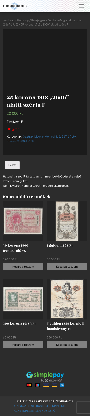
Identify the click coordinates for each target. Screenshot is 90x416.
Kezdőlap (8, 20)
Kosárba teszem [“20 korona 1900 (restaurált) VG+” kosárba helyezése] (23, 266)
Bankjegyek (38, 20)
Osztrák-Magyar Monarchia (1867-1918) (49, 136)
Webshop (23, 20)
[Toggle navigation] (81, 6)
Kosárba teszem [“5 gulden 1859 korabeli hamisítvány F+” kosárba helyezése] (67, 345)
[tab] (12, 165)
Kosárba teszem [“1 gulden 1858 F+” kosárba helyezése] (67, 266)
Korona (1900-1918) (20, 141)
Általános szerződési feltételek (40, 406)
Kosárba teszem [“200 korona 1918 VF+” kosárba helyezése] (23, 345)
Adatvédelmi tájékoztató (34, 411)
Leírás (12, 165)
